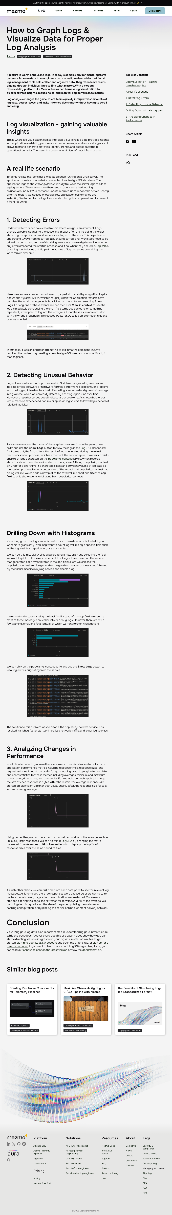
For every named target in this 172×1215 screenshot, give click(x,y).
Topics (11, 56)
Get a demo (155, 10)
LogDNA (101, 246)
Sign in (133, 10)
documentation (91, 950)
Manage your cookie (153, 1168)
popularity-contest (60, 458)
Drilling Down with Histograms (144, 110)
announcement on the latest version (45, 950)
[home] (17, 11)
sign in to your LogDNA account (37, 942)
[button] (58, 11)
